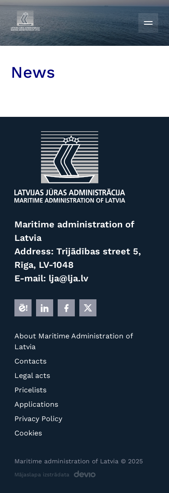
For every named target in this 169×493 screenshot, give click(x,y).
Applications (36, 404)
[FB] (66, 307)
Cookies (28, 433)
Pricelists (30, 390)
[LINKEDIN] (44, 307)
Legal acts (32, 375)
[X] (87, 307)
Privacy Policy (38, 418)
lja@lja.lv (68, 278)
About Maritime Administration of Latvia (73, 341)
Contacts (30, 361)
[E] (23, 307)
